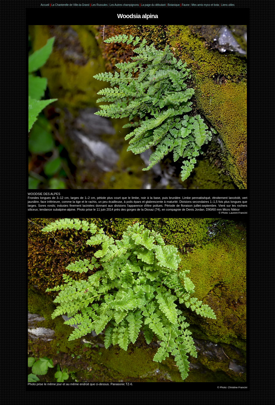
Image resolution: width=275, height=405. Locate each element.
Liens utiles (228, 4)
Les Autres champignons (124, 4)
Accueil (45, 4)
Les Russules (99, 4)
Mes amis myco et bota (205, 4)
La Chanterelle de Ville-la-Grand (70, 4)
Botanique (174, 4)
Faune (185, 4)
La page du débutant (153, 4)
